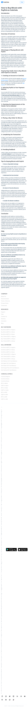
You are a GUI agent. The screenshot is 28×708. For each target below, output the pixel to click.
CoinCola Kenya (5, 381)
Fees (2, 314)
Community (4, 305)
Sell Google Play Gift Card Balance (10, 367)
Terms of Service (5, 301)
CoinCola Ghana (5, 378)
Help (22, 2)
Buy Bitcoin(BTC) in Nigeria (8, 329)
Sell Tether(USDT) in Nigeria (8, 354)
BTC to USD (4, 396)
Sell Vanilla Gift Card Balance (8, 370)
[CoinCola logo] (5, 2)
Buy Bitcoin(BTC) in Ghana (8, 332)
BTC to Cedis (4, 387)
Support (3, 312)
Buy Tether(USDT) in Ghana (8, 338)
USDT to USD (4, 399)
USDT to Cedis (5, 390)
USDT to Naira (4, 385)
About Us (3, 296)
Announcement (5, 298)
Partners (3, 318)
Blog (2, 323)
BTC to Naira (4, 383)
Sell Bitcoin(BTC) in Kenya (8, 352)
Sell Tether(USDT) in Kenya (8, 358)
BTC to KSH (4, 392)
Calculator (3, 321)
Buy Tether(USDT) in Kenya (8, 341)
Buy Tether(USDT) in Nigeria (8, 336)
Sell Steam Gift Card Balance (8, 365)
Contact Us (4, 316)
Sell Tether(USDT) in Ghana (8, 356)
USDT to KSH (4, 394)
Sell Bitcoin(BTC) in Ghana (8, 349)
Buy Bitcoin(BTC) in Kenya (8, 334)
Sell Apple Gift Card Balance (8, 363)
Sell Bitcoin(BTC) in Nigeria (8, 347)
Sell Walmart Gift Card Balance (9, 361)
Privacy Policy (4, 303)
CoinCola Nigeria (5, 376)
